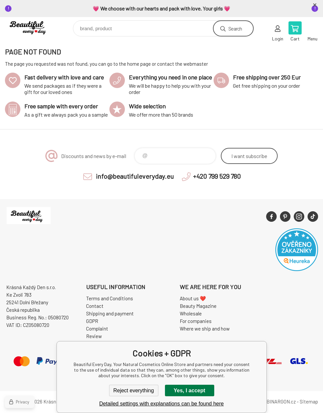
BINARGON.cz (281, 401)
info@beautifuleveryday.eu (135, 176)
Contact (95, 306)
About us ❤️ (193, 298)
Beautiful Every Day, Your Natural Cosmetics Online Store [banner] (34, 26)
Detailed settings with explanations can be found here (161, 403)
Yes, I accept (189, 390)
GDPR (92, 321)
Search (235, 28)
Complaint (97, 329)
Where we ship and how (205, 329)
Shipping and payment (110, 313)
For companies (196, 321)
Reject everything (133, 390)
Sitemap (309, 401)
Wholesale (191, 313)
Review (94, 336)
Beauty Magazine (198, 306)
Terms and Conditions (109, 298)
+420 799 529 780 (217, 176)
